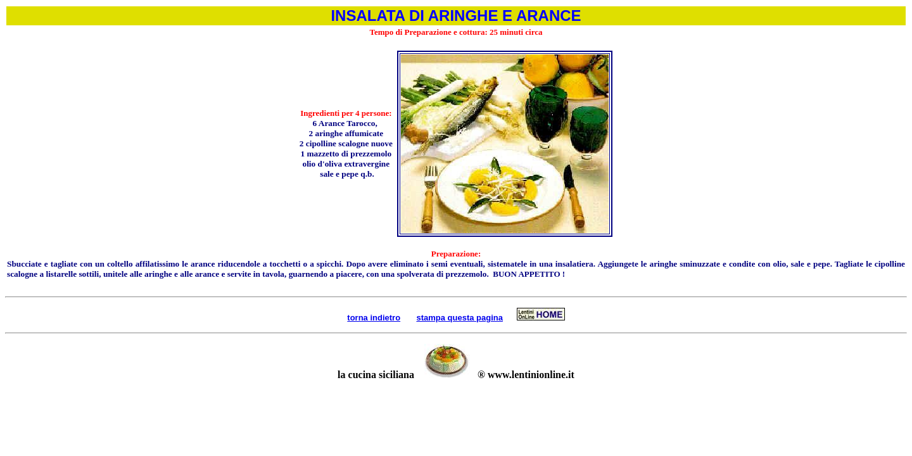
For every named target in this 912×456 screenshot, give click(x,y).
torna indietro (373, 317)
